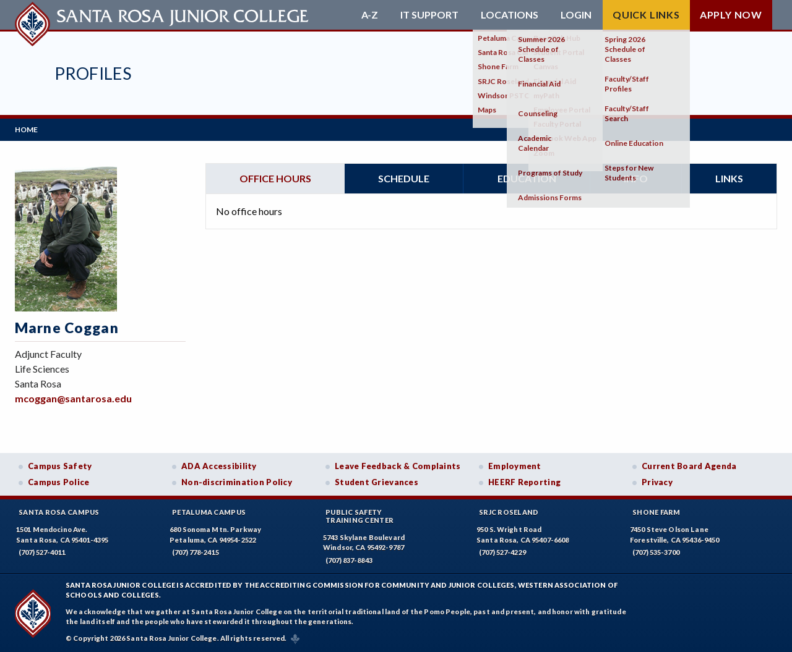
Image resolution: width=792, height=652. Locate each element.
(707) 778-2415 (195, 552)
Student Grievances (376, 482)
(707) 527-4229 (502, 552)
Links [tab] (729, 178)
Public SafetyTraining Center (359, 516)
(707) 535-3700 (655, 552)
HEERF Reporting (524, 482)
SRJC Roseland (509, 512)
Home (26, 129)
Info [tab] (636, 178)
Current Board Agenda (689, 466)
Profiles (92, 73)
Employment (514, 466)
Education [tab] (526, 178)
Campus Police (59, 482)
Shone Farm (656, 512)
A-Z (369, 15)
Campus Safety (60, 466)
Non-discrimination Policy (236, 482)
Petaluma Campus (209, 512)
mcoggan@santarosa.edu (73, 398)
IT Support (429, 15)
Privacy (657, 482)
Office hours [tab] (275, 178)
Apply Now (731, 14)
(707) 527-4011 (42, 552)
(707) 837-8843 (348, 560)
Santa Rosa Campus (59, 512)
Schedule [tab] (403, 178)
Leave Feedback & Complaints (397, 466)
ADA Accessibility (219, 466)
